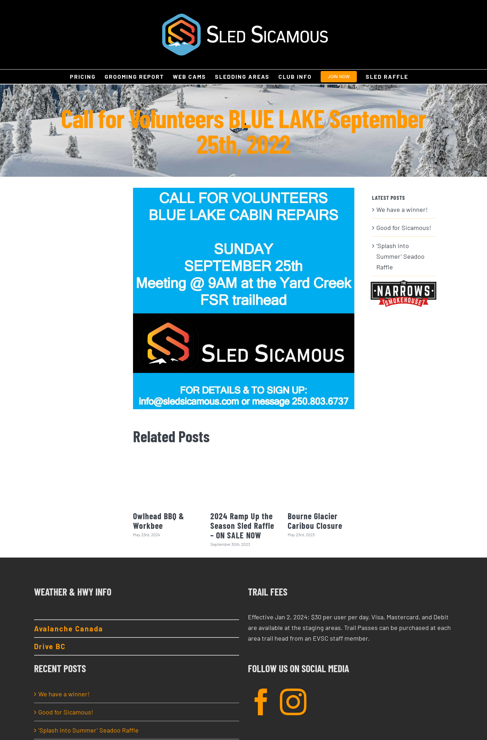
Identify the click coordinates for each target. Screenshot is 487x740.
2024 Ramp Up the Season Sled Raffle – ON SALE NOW (242, 525)
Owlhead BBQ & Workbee (158, 521)
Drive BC (50, 646)
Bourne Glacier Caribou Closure (315, 521)
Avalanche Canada (68, 628)
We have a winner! (402, 209)
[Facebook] (261, 702)
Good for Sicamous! (403, 227)
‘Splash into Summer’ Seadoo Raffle (400, 256)
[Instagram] (293, 702)
